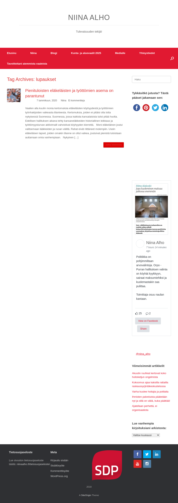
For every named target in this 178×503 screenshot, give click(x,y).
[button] (172, 58)
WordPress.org (59, 476)
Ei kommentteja (76, 100)
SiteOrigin (86, 495)
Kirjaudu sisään (59, 460)
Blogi (54, 53)
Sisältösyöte (57, 465)
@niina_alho (143, 353)
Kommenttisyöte (59, 470)
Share (143, 328)
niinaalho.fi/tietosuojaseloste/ (33, 464)
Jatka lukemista (113, 144)
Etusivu (11, 53)
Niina (33, 53)
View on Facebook (148, 321)
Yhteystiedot (147, 53)
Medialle (120, 53)
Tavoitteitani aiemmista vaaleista (27, 63)
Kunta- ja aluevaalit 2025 (86, 53)
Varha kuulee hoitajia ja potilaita (150, 391)
